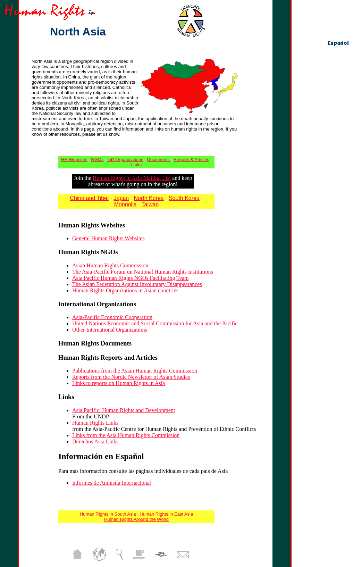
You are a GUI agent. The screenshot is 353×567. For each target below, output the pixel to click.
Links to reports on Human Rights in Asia (118, 383)
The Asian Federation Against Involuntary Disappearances (137, 284)
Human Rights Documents (95, 343)
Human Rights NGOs (88, 252)
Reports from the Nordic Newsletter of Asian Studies (131, 377)
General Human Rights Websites (108, 238)
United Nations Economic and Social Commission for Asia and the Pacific (154, 323)
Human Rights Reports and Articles (108, 357)
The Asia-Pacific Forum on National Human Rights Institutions (142, 272)
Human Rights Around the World (136, 519)
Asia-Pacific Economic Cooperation (112, 317)
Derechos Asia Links (95, 441)
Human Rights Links (95, 423)
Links (136, 164)
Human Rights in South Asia (108, 514)
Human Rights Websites (91, 225)
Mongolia (125, 204)
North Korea (148, 198)
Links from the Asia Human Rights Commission (125, 435)
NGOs (97, 159)
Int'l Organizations (125, 159)
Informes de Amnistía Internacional (111, 483)
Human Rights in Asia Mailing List (132, 178)
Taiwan (150, 204)
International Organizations (97, 304)
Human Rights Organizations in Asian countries (125, 290)
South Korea (184, 198)
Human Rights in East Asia (166, 514)
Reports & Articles (191, 159)
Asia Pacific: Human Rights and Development (123, 410)
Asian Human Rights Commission (110, 265)
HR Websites (74, 159)
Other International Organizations (109, 330)
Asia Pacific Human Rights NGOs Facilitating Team (130, 278)
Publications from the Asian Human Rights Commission (134, 371)
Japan (121, 198)
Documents (158, 159)
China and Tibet (89, 198)
